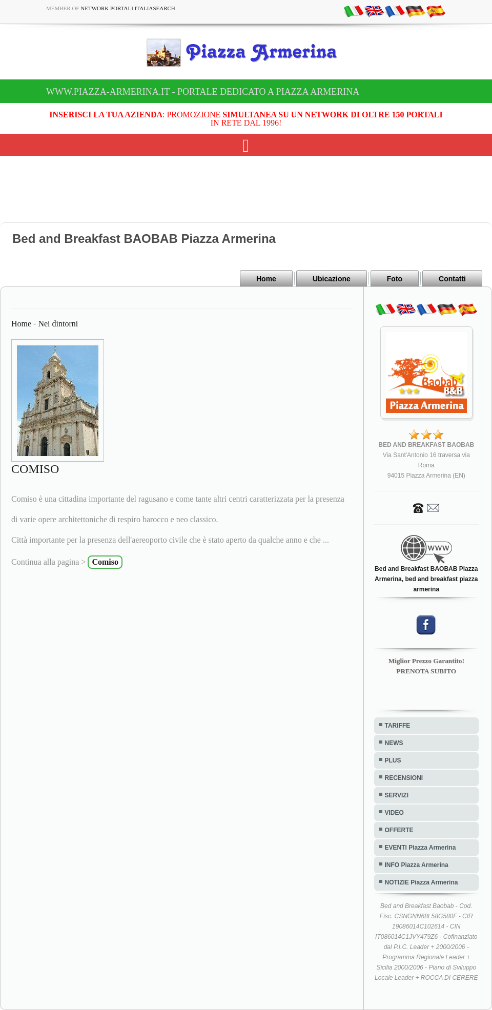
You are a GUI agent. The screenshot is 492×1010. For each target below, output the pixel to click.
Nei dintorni (58, 323)
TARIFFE (398, 725)
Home (266, 279)
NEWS (394, 743)
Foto (394, 279)
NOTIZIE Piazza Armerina (421, 882)
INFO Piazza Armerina (416, 865)
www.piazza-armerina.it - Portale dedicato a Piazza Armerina (202, 92)
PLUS (393, 760)
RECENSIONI (404, 777)
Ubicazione (332, 279)
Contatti (452, 279)
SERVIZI (396, 795)
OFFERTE (399, 830)
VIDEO (394, 812)
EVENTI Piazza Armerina (420, 847)
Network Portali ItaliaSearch (127, 8)
